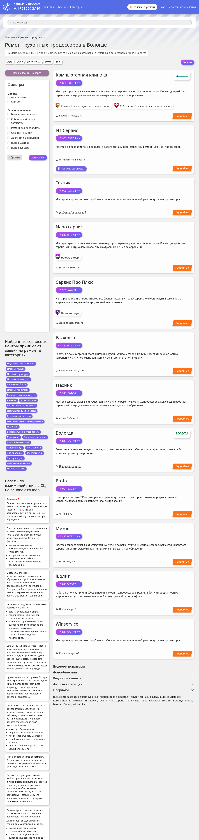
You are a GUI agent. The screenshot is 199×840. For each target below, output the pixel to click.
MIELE (19, 62)
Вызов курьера (20, 147)
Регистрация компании (182, 7)
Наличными (18, 97)
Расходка (65, 338)
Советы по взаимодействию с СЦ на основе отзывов (25, 485)
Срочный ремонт (21, 133)
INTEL (48, 62)
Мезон (63, 529)
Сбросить (14, 157)
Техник (63, 183)
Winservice (67, 624)
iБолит (63, 577)
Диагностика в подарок (25, 137)
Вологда (64, 433)
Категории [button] (76, 7)
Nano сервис (69, 227)
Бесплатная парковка (24, 114)
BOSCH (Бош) (34, 62)
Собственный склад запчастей (23, 121)
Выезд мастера (70, 258)
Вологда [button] (49, 7)
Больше (187, 62)
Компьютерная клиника (81, 75)
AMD (58, 62)
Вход (162, 7)
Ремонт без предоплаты (25, 128)
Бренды (63, 7)
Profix (62, 481)
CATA (9, 62)
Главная (10, 37)
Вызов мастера (20, 142)
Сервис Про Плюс (74, 282)
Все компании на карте (27, 73)
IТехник (64, 385)
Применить (38, 157)
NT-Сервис (67, 130)
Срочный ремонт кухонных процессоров (85, 106)
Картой (15, 101)
